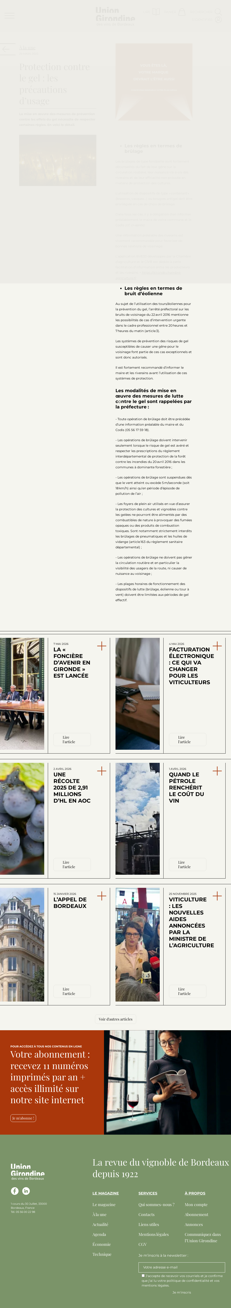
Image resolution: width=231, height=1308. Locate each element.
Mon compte (196, 1204)
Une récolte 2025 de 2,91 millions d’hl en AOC (72, 785)
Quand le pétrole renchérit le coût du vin (186, 785)
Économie (101, 1244)
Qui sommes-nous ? (156, 1204)
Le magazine (104, 1204)
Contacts (147, 1214)
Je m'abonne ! (23, 1118)
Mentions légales (154, 1234)
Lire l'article (69, 739)
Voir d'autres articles (115, 1019)
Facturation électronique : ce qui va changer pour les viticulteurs (188, 664)
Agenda (99, 1234)
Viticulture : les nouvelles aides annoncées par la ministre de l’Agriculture (188, 920)
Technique (101, 1254)
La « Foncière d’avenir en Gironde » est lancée (71, 660)
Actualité (100, 1224)
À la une (99, 1214)
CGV (143, 1244)
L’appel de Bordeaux (70, 900)
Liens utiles (149, 1224)
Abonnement (196, 1214)
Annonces (194, 1224)
